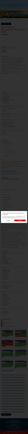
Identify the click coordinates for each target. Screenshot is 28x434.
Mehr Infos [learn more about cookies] (22, 217)
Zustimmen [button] (20, 220)
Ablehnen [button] (8, 220)
